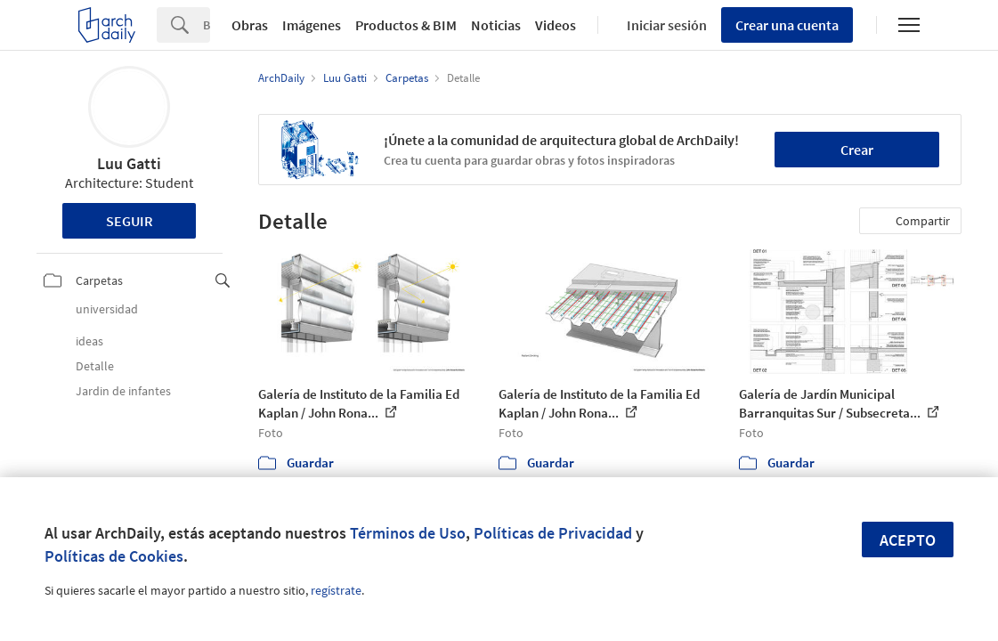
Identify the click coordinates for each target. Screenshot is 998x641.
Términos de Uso (408, 533)
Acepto (908, 540)
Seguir (129, 221)
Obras (249, 25)
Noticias (496, 25)
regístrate (336, 590)
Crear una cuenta (787, 25)
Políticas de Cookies (114, 556)
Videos (555, 25)
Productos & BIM (406, 25)
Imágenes (311, 25)
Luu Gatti (129, 163)
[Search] (206, 25)
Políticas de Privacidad (553, 533)
